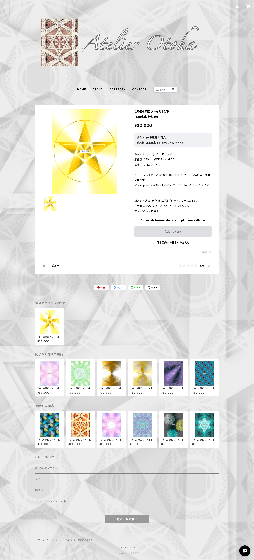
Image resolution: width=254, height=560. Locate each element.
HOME (81, 89)
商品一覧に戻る (127, 519)
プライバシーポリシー (49, 540)
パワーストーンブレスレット (50, 501)
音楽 (38, 479)
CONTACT (139, 89)
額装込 (39, 490)
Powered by (127, 553)
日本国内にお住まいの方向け (173, 242)
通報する (206, 251)
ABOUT (98, 89)
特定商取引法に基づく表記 (79, 540)
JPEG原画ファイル (46, 467)
